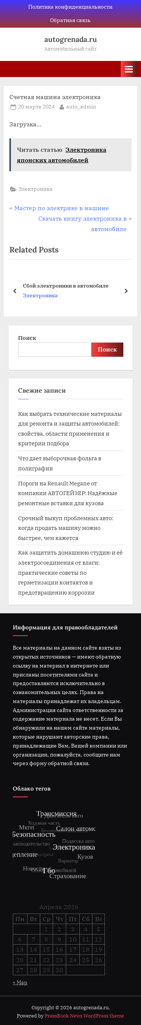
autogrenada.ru (70, 39)
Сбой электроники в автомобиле (66, 285)
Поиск (27, 337)
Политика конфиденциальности (70, 6)
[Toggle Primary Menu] (129, 69)
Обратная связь (70, 20)
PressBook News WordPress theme (84, 1016)
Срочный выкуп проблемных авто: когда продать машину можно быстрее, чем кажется (65, 527)
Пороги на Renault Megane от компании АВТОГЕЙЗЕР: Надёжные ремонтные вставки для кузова (67, 493)
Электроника (35, 188)
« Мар (20, 982)
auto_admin (81, 106)
